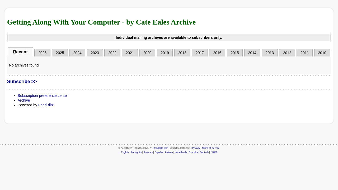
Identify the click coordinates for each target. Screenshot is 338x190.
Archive (24, 100)
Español (158, 152)
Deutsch (204, 152)
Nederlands (181, 152)
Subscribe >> (22, 81)
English (125, 152)
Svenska (193, 152)
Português (136, 152)
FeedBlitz (46, 105)
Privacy (196, 148)
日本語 (214, 152)
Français (148, 152)
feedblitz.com (161, 148)
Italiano (169, 152)
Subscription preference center (43, 95)
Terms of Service (211, 148)
